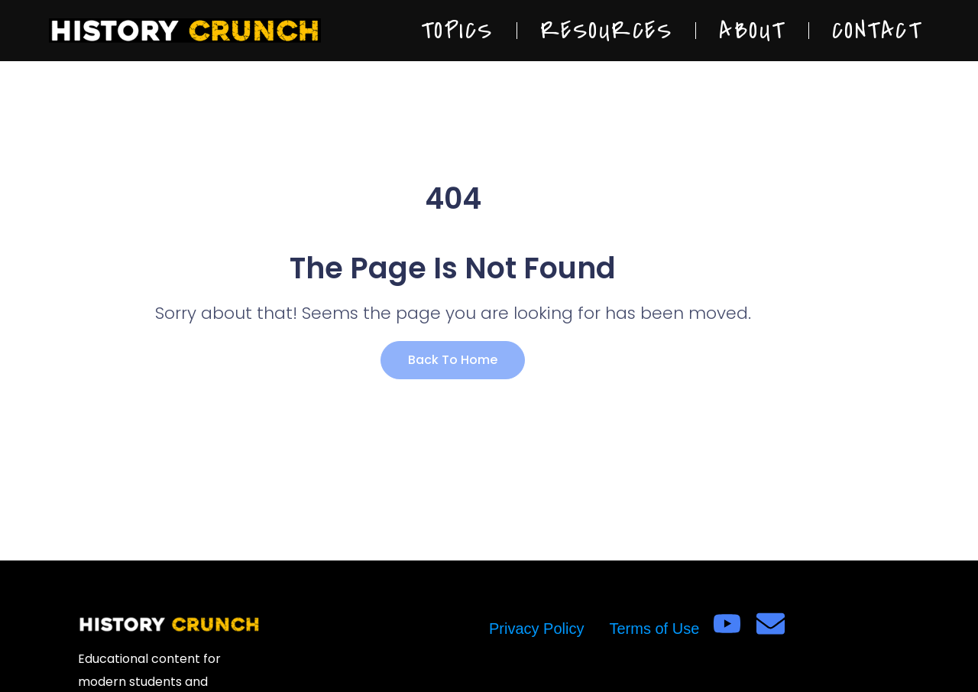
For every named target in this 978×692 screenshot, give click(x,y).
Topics (457, 30)
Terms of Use (654, 628)
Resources (606, 30)
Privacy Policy (536, 628)
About (752, 30)
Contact (877, 30)
